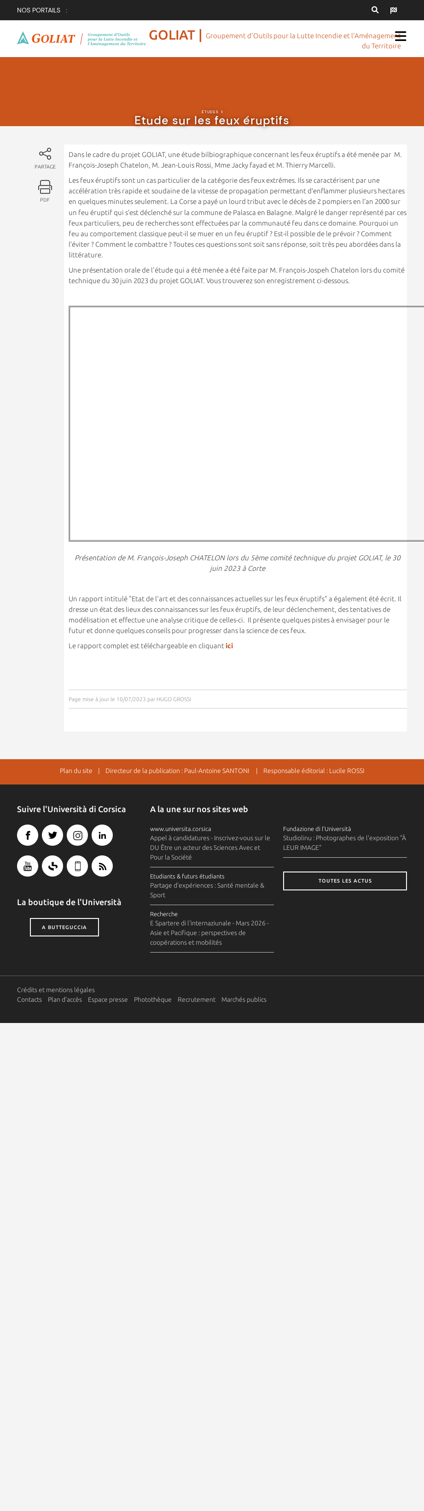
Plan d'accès (65, 999)
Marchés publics (244, 999)
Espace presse (108, 999)
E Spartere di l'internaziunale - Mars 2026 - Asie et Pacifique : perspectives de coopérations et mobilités (209, 932)
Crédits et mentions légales (56, 990)
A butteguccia (64, 927)
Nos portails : (42, 10)
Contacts (29, 999)
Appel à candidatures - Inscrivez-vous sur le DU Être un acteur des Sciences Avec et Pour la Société (210, 847)
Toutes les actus (345, 880)
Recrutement (196, 999)
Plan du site (76, 770)
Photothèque (153, 999)
